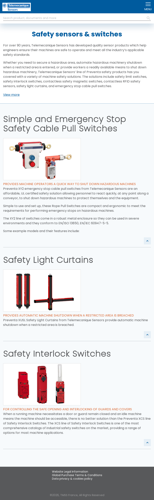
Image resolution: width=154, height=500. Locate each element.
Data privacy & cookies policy (72, 479)
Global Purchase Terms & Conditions (77, 475)
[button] (11, 94)
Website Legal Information (70, 472)
